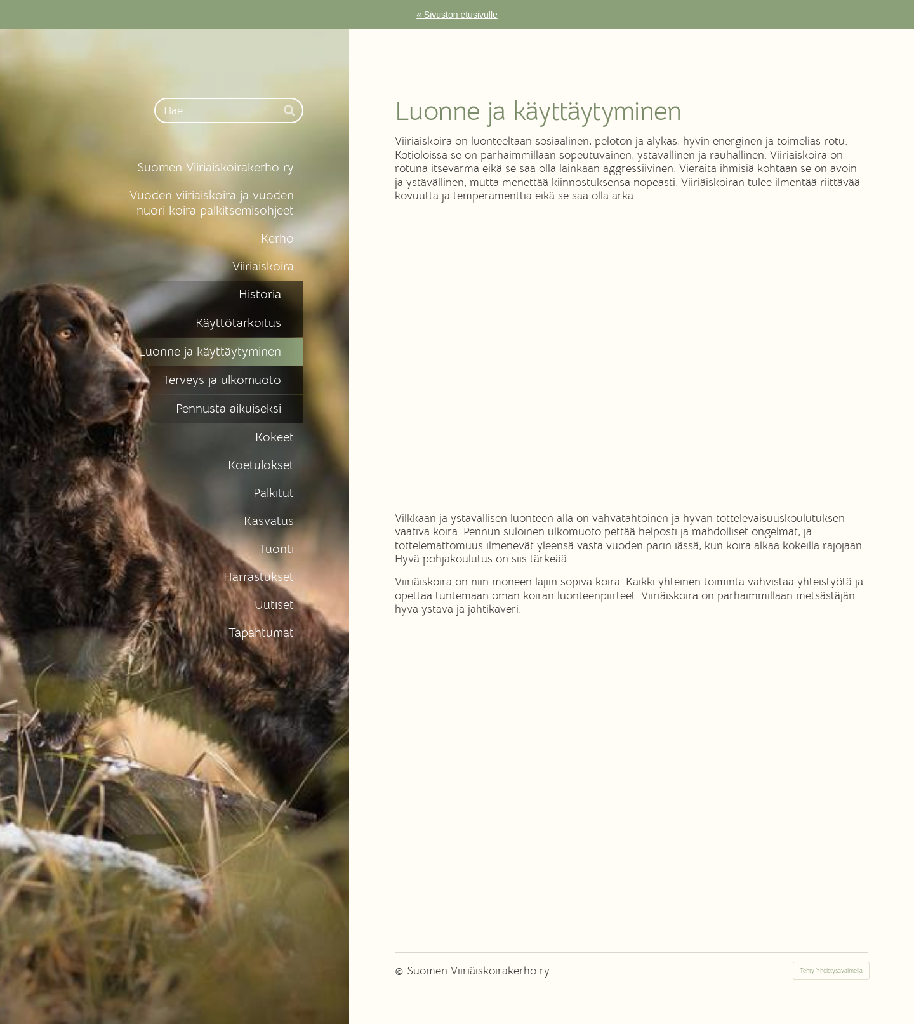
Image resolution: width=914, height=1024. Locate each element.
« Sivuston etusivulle (457, 15)
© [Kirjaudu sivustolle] (401, 971)
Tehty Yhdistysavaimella (831, 970)
